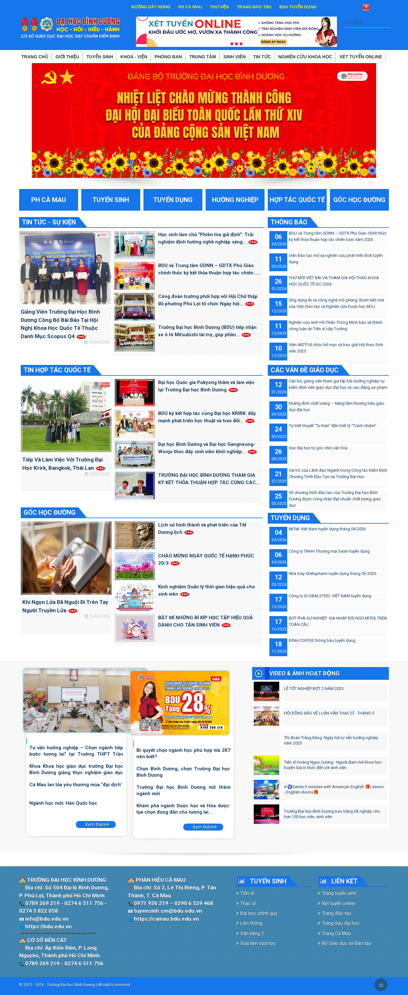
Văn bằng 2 (250, 933)
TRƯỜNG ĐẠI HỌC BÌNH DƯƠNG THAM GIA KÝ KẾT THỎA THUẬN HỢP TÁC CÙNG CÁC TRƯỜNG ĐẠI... (207, 479)
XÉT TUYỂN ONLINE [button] (360, 56)
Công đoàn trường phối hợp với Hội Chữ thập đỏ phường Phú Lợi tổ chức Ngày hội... (208, 300)
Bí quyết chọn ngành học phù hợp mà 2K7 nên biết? (183, 753)
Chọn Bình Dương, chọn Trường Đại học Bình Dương (183, 772)
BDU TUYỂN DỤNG (298, 6)
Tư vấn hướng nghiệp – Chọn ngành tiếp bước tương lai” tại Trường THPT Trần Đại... (76, 751)
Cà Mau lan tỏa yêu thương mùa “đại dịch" (75, 785)
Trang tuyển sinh (337, 893)
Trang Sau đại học (339, 923)
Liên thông (249, 923)
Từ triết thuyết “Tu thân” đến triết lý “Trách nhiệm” (332, 425)
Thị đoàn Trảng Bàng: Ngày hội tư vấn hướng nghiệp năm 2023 (331, 740)
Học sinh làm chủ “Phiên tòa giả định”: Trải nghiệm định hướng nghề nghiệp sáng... (208, 238)
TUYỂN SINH (268, 881)
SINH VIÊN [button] (234, 56)
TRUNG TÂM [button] (202, 56)
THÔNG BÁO (289, 222)
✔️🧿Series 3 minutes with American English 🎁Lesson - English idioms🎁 (334, 789)
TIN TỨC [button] (262, 56)
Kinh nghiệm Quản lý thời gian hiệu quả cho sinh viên (206, 590)
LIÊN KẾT (345, 881)
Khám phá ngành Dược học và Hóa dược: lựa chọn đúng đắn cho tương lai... (183, 809)
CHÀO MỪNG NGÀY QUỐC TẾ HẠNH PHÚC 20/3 (206, 559)
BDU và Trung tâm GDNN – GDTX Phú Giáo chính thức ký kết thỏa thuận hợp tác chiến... (207, 269)
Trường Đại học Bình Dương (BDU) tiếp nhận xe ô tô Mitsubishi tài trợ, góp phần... (207, 331)
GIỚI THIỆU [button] (67, 56)
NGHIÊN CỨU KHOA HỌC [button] (305, 56)
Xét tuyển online (336, 903)
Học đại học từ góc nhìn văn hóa (318, 448)
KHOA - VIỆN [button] (133, 56)
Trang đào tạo (335, 913)
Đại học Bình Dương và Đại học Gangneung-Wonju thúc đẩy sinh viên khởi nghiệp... (208, 447)
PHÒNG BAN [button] (168, 56)
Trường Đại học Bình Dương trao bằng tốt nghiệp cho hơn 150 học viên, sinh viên (332, 814)
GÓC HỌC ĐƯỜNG (50, 512)
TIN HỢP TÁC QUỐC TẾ (57, 370)
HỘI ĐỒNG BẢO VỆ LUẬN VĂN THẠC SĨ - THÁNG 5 (329, 713)
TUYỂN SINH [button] (99, 56)
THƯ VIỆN (219, 6)
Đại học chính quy (256, 913)
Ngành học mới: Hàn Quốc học (63, 803)
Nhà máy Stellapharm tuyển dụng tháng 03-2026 (332, 573)
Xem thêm (95, 824)
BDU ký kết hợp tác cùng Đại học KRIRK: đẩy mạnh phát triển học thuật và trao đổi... (207, 417)
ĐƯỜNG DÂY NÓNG (150, 6)
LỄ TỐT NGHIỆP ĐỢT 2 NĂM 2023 (314, 688)
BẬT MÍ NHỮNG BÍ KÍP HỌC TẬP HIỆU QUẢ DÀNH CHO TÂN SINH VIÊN (205, 621)
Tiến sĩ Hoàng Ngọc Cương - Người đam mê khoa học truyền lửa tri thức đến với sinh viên (332, 765)
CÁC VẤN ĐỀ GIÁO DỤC (305, 370)
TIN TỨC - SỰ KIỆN (49, 222)
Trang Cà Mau (334, 933)
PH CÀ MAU (190, 6)
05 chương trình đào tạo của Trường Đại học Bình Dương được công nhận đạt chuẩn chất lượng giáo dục (335, 499)
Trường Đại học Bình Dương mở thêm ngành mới (183, 790)
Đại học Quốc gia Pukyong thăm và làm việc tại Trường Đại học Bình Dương (206, 386)
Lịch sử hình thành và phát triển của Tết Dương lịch (202, 528)
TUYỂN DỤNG (290, 518)
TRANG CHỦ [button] (34, 56)
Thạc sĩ (246, 903)
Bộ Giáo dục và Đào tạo (345, 943)
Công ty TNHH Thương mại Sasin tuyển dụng (329, 551)
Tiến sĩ (245, 893)
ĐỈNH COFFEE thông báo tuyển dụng (322, 640)
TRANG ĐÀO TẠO (254, 6)
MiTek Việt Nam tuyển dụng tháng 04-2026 (327, 529)
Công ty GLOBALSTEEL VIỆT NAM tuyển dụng (330, 595)
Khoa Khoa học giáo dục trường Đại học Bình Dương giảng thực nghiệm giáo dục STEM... (76, 769)
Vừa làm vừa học (256, 943)
